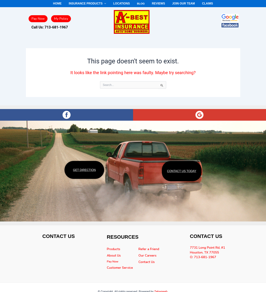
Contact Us (146, 266)
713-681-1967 (56, 27)
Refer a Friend (148, 253)
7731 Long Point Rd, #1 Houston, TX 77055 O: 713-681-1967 (207, 256)
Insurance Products (92, 3)
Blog (140, 3)
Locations (123, 3)
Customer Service (120, 271)
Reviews (156, 3)
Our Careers (147, 259)
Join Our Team (178, 3)
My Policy (61, 18)
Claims (199, 3)
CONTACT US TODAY (181, 173)
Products (113, 253)
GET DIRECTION (84, 171)
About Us (114, 259)
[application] (108, 3)
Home (66, 3)
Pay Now (38, 18)
